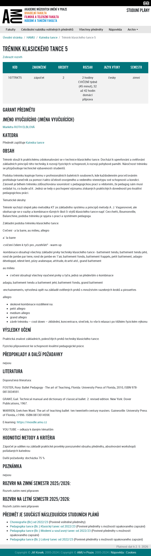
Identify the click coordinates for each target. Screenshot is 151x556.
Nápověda (115, 29)
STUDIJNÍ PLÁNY (138, 10)
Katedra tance (48, 37)
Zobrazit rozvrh (12, 57)
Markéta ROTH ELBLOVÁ (19, 127)
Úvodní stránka (12, 37)
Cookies (131, 552)
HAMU (31, 37)
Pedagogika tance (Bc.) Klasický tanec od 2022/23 (43, 526)
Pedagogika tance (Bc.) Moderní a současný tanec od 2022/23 (50, 531)
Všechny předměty (91, 29)
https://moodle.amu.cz (32, 422)
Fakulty (10, 29)
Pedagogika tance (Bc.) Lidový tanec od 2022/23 (41, 539)
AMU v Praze (85, 552)
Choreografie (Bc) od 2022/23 (29, 522)
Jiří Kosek (37, 552)
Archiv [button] (132, 29)
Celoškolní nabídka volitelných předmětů (47, 29)
